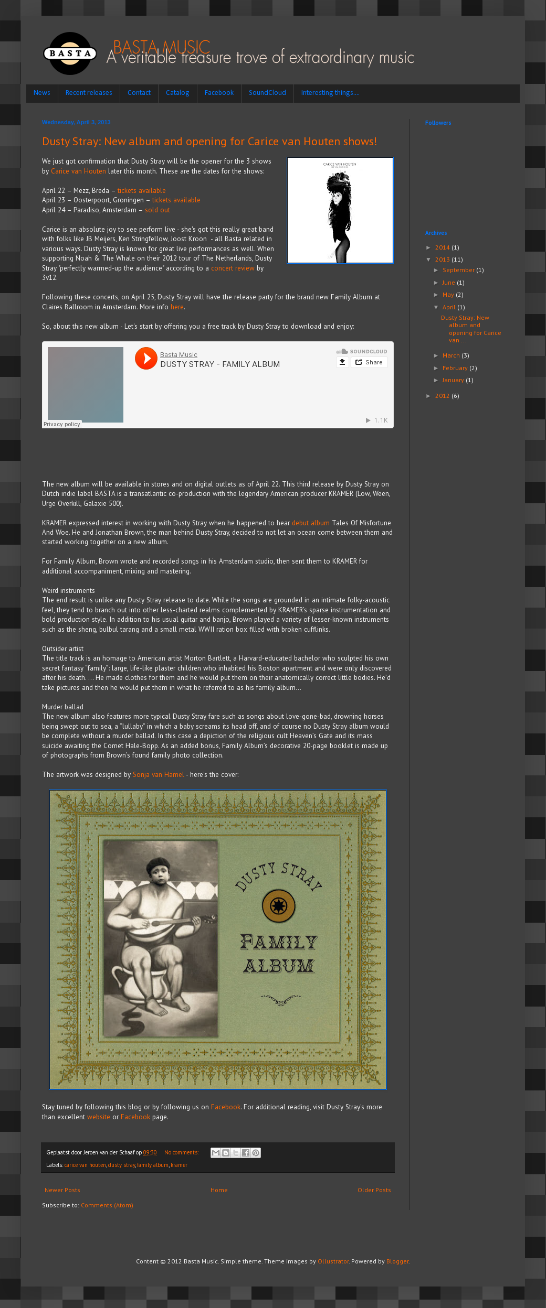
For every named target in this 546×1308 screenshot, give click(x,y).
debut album (312, 522)
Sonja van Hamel (158, 774)
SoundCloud (267, 93)
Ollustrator (333, 1261)
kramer (179, 1165)
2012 (443, 395)
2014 (443, 247)
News (42, 93)
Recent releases (89, 93)
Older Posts (374, 1190)
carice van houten (85, 1165)
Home (219, 1190)
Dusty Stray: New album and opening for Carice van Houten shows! (209, 141)
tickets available (142, 190)
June (450, 282)
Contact (139, 93)
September (459, 270)
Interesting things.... (330, 93)
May (449, 294)
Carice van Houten (78, 171)
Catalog (178, 93)
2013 (443, 259)
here (177, 306)
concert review (233, 268)
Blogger (397, 1261)
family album (153, 1165)
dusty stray (121, 1165)
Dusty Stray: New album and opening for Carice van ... (471, 329)
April (450, 307)
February (456, 368)
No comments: (182, 1152)
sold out (158, 210)
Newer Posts (62, 1190)
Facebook (219, 93)
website (98, 1116)
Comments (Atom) (107, 1205)
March (452, 355)
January (454, 380)
